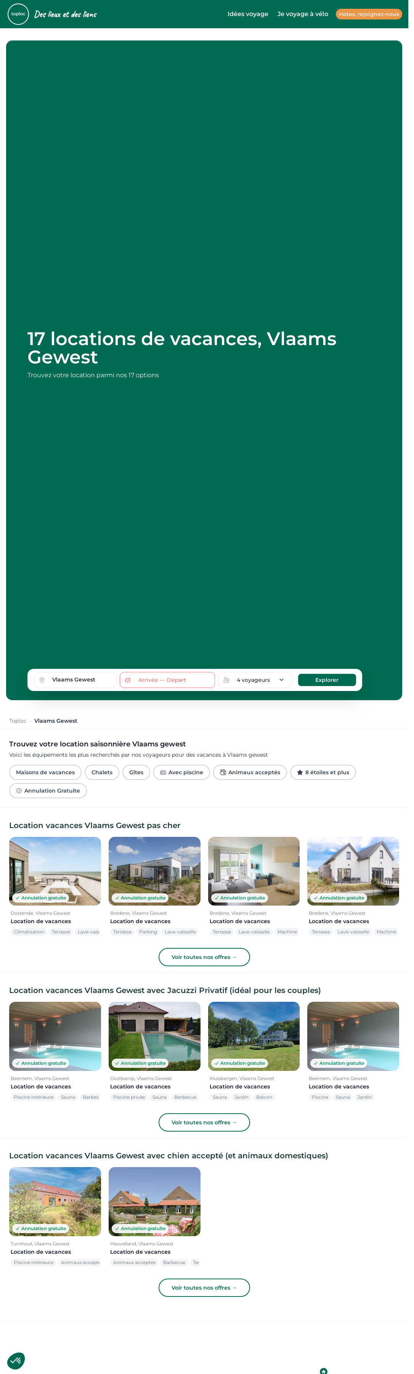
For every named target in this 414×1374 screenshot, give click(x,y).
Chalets (101, 772)
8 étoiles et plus (323, 772)
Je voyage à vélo (303, 14)
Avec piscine (181, 772)
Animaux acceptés (250, 772)
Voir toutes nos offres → (204, 957)
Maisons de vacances (45, 772)
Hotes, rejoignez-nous (369, 14)
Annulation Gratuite (48, 790)
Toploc (18, 720)
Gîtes (136, 772)
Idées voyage (248, 14)
